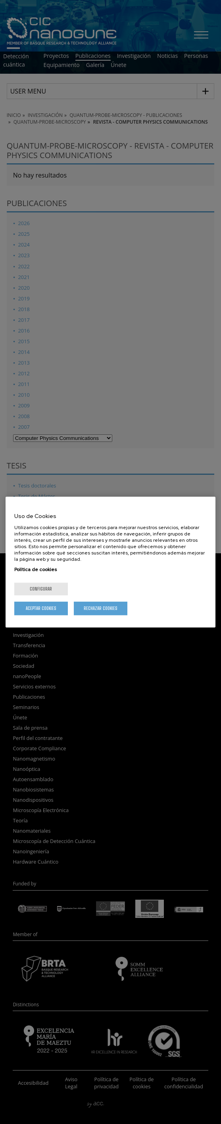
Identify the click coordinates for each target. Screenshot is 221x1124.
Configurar (41, 589)
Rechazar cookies (100, 608)
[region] (110, 562)
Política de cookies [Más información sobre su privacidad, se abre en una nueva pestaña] (35, 569)
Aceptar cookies (41, 608)
